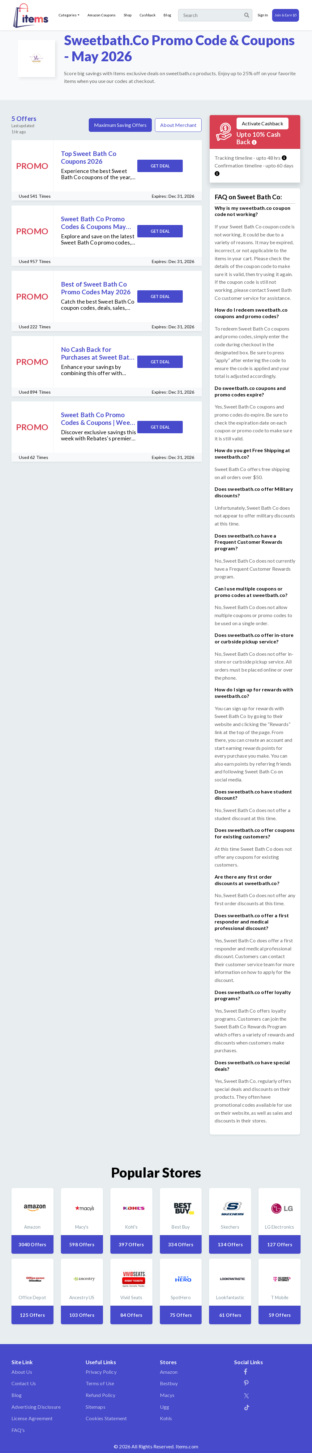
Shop (127, 15)
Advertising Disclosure (36, 1407)
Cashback (147, 15)
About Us (21, 1372)
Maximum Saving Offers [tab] (120, 125)
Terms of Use (100, 1383)
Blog (167, 15)
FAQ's (18, 1430)
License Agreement (32, 1418)
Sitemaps (95, 1407)
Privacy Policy (101, 1372)
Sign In (263, 15)
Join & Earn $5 (286, 15)
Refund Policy (101, 1395)
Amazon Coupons (102, 15)
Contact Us (23, 1383)
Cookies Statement (106, 1418)
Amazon (169, 1372)
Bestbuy (169, 1383)
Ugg (164, 1407)
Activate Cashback (262, 123)
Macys (167, 1395)
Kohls (166, 1418)
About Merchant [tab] (178, 125)
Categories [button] (67, 15)
